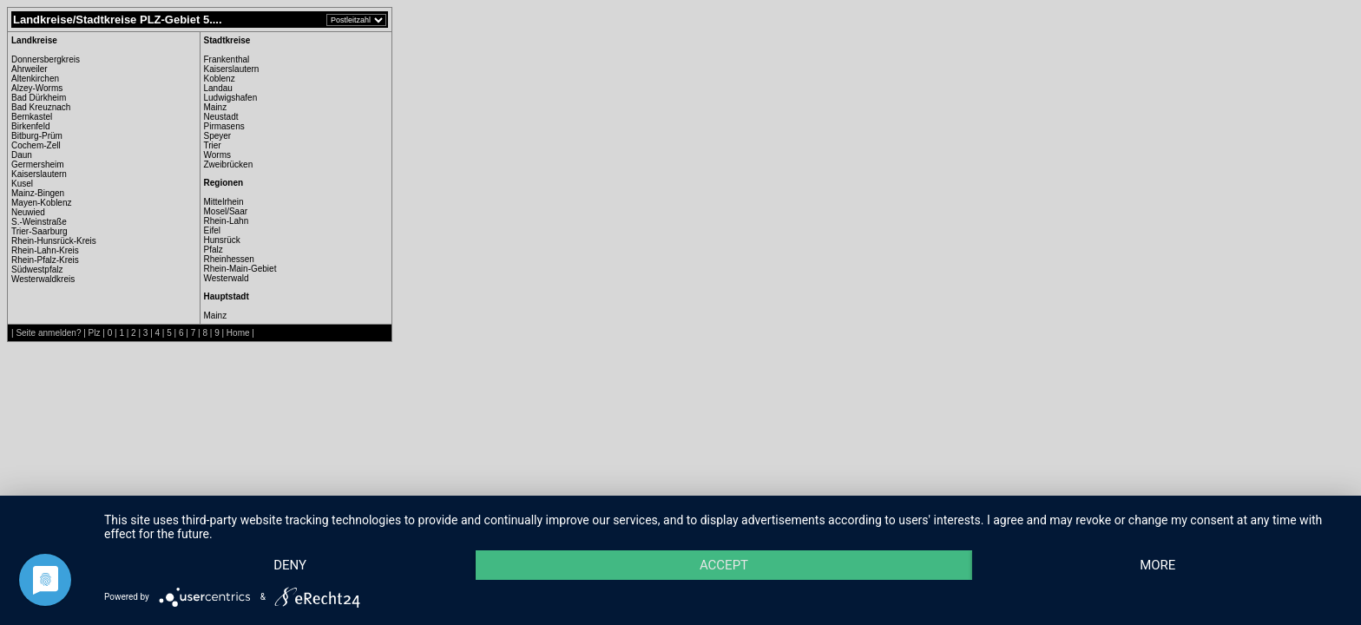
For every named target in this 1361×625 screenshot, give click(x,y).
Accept (724, 565)
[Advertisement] (476, 281)
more (1157, 565)
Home (238, 333)
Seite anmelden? (48, 333)
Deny (289, 565)
